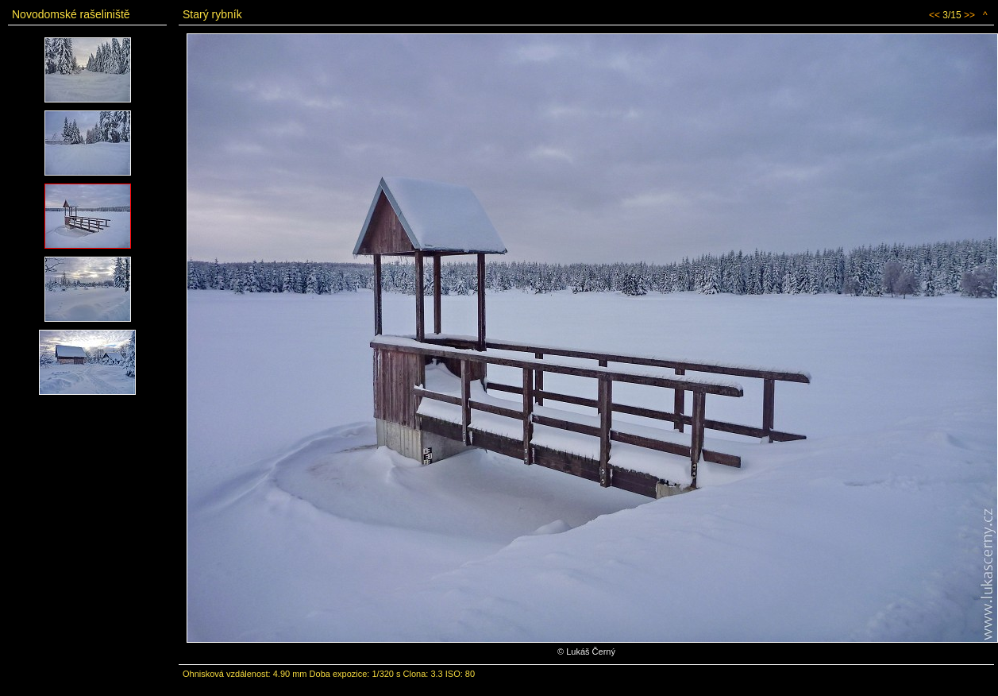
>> (969, 15)
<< (934, 15)
